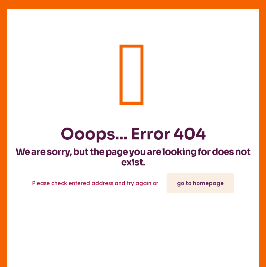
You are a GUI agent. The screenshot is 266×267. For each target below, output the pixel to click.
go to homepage (200, 183)
